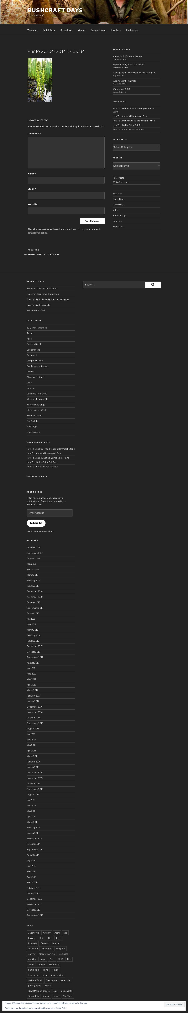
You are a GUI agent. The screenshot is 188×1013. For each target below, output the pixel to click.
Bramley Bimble (34, 333)
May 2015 (31, 800)
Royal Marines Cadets (39, 980)
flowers (41, 953)
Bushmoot (32, 344)
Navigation (51, 969)
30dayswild (33, 921)
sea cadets (66, 980)
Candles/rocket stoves (38, 355)
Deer (51, 948)
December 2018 (35, 580)
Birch (58, 927)
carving (32, 943)
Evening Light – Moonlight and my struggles (134, 61)
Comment (34, 122)
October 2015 (33, 772)
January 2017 (33, 690)
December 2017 (34, 635)
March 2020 (33, 558)
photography (34, 974)
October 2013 (33, 899)
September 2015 (35, 778)
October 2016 (33, 706)
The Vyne (67, 985)
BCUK (41, 927)
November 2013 (34, 893)
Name (32, 162)
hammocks (33, 958)
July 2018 (31, 608)
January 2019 (33, 575)
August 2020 (33, 547)
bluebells (32, 932)
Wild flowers (59, 990)
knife (45, 958)
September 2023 (35, 542)
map (45, 964)
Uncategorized (34, 421)
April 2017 (31, 673)
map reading (57, 964)
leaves (55, 958)
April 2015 (31, 805)
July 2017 (31, 657)
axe (65, 921)
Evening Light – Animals (124, 70)
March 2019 (32, 564)
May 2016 (31, 734)
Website (33, 193)
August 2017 (33, 652)
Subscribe (36, 512)
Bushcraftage (98, 19)
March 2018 (32, 619)
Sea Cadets (32, 410)
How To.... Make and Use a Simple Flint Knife (134, 109)
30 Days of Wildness (37, 316)
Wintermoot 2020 (122, 78)
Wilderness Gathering (39, 990)
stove (56, 985)
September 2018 (35, 597)
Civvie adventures (36, 366)
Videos (81, 19)
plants (48, 974)
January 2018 (33, 630)
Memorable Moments (37, 388)
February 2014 (34, 877)
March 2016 (32, 745)
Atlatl (29, 327)
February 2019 (34, 569)
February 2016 (34, 750)
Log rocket (33, 964)
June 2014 (31, 855)
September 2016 (35, 712)
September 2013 (35, 904)
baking (31, 927)
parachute (65, 969)
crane (43, 948)
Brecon (55, 932)
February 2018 (34, 624)
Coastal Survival (47, 943)
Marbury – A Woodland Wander (127, 45)
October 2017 (33, 641)
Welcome (32, 19)
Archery (30, 322)
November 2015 (35, 767)
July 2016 (31, 723)
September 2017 (35, 646)
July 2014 (31, 849)
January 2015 (33, 822)
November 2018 (35, 586)
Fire (69, 948)
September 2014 (35, 838)
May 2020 (32, 553)
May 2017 (31, 668)
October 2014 (33, 833)
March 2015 (32, 811)
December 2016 (35, 695)
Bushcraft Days (55, 10)
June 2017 (31, 662)
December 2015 (35, 761)
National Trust (35, 969)
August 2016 (33, 717)
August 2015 (33, 783)
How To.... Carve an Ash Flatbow (128, 118)
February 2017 (33, 684)
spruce (46, 985)
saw (55, 980)
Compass (63, 943)
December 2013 (34, 888)
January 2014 (33, 882)
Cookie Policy (61, 1008)
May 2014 (31, 860)
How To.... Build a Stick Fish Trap (128, 114)
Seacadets (33, 985)
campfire (60, 937)
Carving (30, 360)
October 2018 (33, 591)
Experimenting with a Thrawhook (129, 53)
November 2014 (35, 827)
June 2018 (31, 613)
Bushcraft (33, 937)
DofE (60, 948)
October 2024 (34, 536)
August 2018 (33, 602)
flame (31, 953)
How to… (31, 377)
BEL (50, 927)
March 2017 (32, 679)
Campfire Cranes (35, 349)
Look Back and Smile (37, 382)
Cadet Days (49, 19)
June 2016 (31, 728)
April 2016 (31, 739)
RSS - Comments (121, 171)
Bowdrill (44, 932)
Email (32, 178)
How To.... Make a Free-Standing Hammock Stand (51, 438)
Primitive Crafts (34, 404)
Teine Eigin (32, 415)
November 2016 (35, 701)
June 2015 (31, 794)
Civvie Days (66, 19)
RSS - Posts (118, 167)
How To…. (116, 19)
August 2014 (33, 844)
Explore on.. (132, 19)
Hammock (54, 953)
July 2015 (31, 789)
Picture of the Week (37, 399)
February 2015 (34, 816)
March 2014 (32, 871)
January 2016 (33, 756)
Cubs (29, 371)
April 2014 (31, 866)
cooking (32, 948)
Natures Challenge (36, 393)
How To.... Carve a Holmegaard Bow (130, 105)
